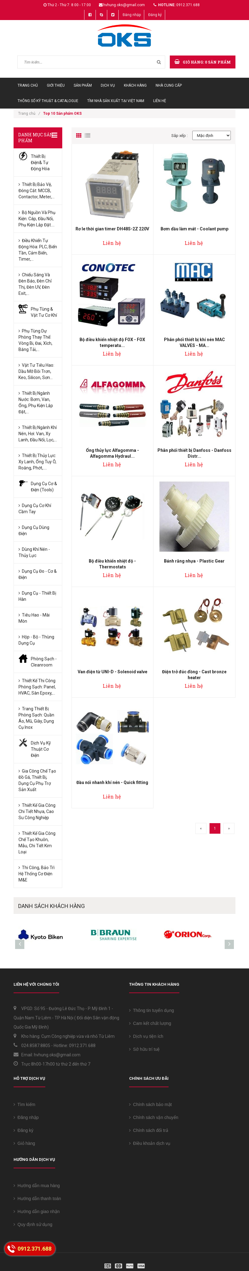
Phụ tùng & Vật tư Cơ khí (44, 312)
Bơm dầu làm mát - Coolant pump (194, 228)
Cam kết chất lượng (150, 1023)
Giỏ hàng (24, 1143)
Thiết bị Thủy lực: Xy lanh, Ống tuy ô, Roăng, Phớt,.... (37, 461)
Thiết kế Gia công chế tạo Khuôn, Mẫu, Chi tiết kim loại (36, 842)
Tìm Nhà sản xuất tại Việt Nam (115, 101)
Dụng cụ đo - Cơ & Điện (37, 574)
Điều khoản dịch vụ (149, 1143)
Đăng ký (155, 15)
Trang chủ (28, 85)
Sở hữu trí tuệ (144, 1049)
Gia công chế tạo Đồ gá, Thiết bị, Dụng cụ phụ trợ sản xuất (37, 780)
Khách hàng (135, 85)
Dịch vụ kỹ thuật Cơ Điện (41, 749)
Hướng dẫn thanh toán (37, 1198)
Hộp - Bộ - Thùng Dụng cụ (36, 640)
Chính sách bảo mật (150, 1104)
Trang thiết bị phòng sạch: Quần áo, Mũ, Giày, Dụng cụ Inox (36, 718)
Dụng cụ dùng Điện (33, 530)
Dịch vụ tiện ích (146, 1036)
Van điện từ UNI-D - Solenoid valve (112, 671)
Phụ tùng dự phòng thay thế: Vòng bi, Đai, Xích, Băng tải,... (35, 340)
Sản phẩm (83, 85)
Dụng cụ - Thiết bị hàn (37, 596)
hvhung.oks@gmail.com (124, 5)
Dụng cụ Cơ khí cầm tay (34, 508)
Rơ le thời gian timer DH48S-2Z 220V (112, 228)
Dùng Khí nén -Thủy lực (34, 552)
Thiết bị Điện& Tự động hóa (40, 162)
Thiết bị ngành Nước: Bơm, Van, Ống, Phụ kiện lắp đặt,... (35, 402)
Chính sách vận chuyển (153, 1117)
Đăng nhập (132, 15)
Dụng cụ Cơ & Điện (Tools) (44, 486)
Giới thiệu (56, 85)
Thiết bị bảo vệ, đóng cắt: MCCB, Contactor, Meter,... (36, 190)
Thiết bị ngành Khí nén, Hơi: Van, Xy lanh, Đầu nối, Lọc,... (37, 433)
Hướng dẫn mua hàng (37, 1185)
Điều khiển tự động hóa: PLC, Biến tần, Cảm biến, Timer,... (37, 250)
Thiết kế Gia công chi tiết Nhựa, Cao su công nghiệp (36, 811)
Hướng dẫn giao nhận (37, 1211)
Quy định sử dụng (33, 1224)
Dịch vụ (108, 85)
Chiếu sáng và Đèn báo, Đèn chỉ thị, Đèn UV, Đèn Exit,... (34, 284)
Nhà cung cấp (169, 85)
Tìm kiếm (24, 1104)
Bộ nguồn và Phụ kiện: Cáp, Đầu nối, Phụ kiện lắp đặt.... (36, 218)
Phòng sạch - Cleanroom (44, 661)
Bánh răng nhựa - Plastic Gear (194, 561)
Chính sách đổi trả (148, 1130)
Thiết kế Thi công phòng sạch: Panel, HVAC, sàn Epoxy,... (37, 686)
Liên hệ (159, 101)
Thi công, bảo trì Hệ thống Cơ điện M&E (36, 873)
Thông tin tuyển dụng (151, 1010)
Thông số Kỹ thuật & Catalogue (48, 101)
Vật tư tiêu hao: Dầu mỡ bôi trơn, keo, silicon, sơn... (36, 371)
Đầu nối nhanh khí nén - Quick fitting (112, 782)
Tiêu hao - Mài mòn (34, 618)
